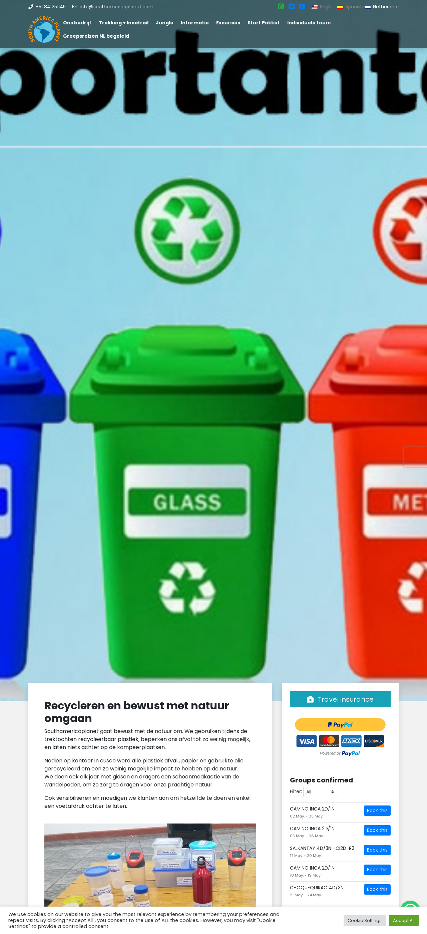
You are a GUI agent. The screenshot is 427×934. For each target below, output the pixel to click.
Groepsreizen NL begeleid (96, 36)
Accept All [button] (404, 920)
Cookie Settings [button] (365, 920)
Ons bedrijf (77, 22)
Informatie (195, 22)
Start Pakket (264, 22)
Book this (377, 810)
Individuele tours (309, 22)
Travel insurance (340, 699)
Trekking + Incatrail (123, 22)
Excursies (228, 22)
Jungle (164, 22)
